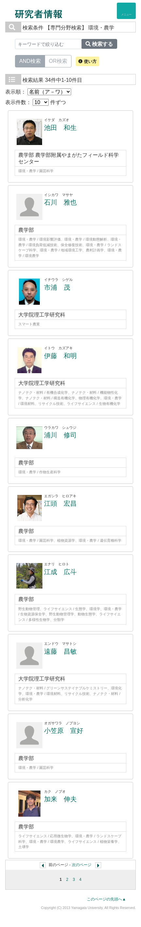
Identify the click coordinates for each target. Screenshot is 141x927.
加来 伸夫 (60, 799)
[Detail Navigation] (126, 11)
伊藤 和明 (60, 355)
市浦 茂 (57, 287)
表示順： (38, 91)
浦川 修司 (60, 435)
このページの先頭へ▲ (106, 899)
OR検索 (58, 60)
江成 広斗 (60, 571)
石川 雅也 (60, 202)
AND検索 (30, 60)
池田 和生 (60, 127)
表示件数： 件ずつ (35, 102)
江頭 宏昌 (60, 503)
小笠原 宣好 (63, 730)
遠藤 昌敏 (60, 651)
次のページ (81, 865)
